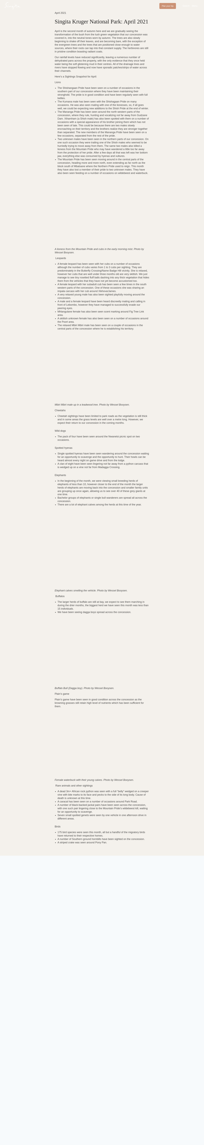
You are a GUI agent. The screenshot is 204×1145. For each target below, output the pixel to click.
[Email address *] (142, 910)
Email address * (120, 904)
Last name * (73, 904)
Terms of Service (107, 942)
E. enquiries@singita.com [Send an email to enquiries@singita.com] (47, 1096)
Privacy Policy (90, 942)
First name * (34, 904)
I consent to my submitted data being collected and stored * (63, 924)
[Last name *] (88, 910)
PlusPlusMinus (44, 1127)
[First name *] (46, 910)
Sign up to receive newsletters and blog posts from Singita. (62, 919)
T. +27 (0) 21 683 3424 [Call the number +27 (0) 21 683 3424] (44, 1102)
